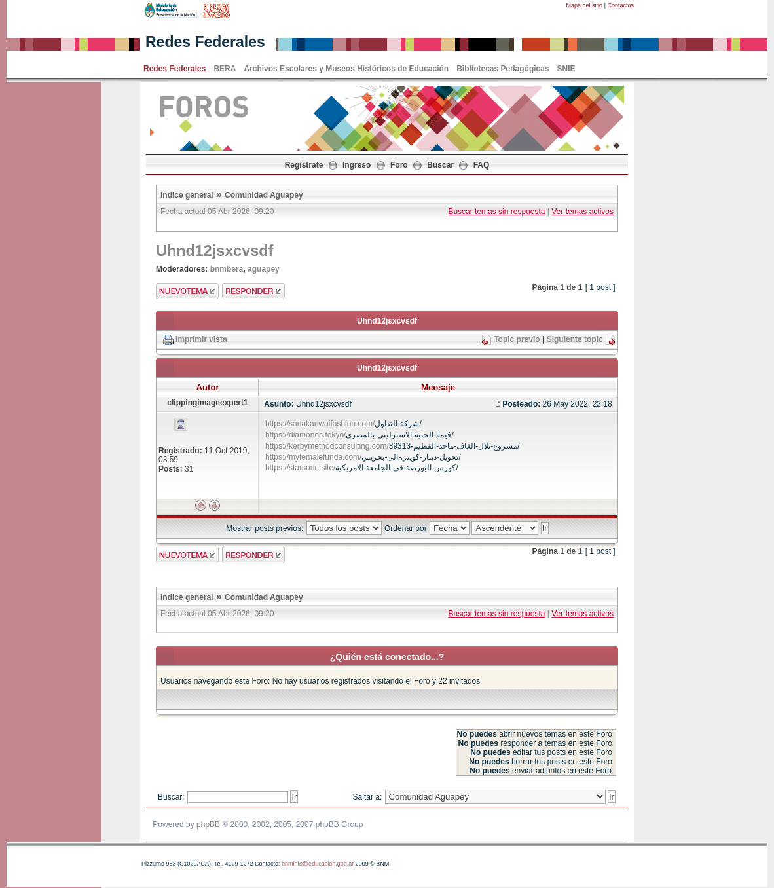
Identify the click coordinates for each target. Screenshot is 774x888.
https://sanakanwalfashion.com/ (320, 423)
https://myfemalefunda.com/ (313, 457)
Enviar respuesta (253, 291)
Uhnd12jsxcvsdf (214, 250)
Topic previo (517, 339)
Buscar (440, 165)
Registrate (304, 165)
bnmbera (227, 269)
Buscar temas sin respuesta (496, 211)
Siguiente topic (575, 339)
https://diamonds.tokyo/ (305, 434)
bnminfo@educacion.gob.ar (318, 863)
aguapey (264, 269)
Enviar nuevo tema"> (187, 291)
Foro (399, 165)
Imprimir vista (201, 339)
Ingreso (356, 165)
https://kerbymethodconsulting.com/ (327, 446)
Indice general (186, 195)
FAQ (481, 165)
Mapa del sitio (584, 5)
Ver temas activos (582, 211)
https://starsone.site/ (300, 467)
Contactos (620, 5)
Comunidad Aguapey (264, 195)
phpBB (208, 824)
